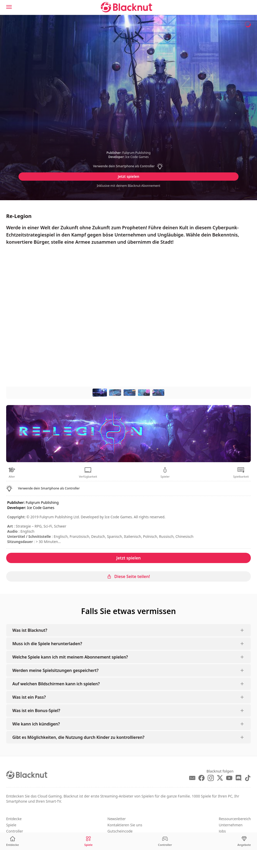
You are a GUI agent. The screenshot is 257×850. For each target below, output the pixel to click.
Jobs (222, 831)
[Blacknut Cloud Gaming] (126, 7)
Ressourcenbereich (235, 818)
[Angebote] (244, 841)
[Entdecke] (12, 841)
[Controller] (165, 841)
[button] (128, 166)
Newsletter (116, 818)
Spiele (11, 824)
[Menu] (9, 7)
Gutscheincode (120, 831)
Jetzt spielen (128, 176)
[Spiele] (88, 841)
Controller (14, 831)
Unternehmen (230, 824)
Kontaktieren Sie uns (124, 824)
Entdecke (14, 818)
